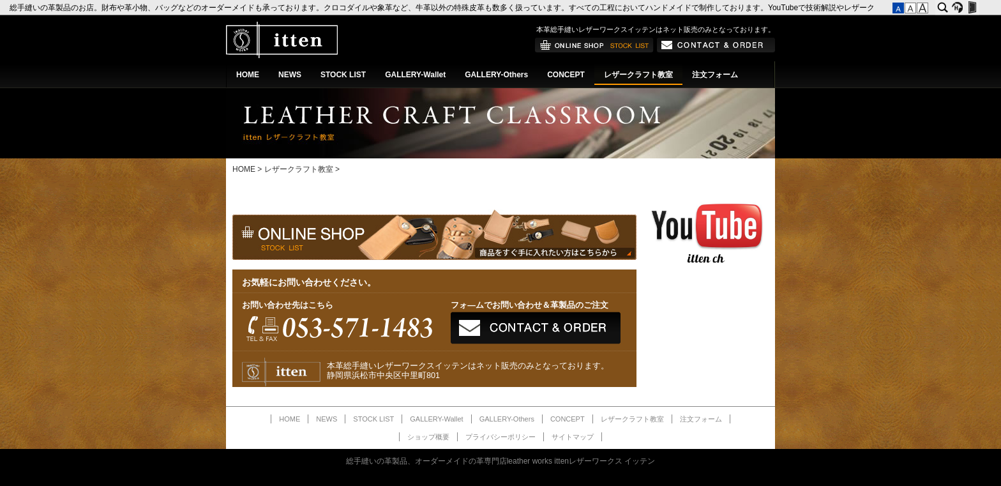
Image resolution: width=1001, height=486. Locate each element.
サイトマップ (573, 437)
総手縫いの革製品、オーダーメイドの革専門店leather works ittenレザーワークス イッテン (501, 461)
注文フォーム (715, 74)
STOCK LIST (343, 74)
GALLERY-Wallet (415, 74)
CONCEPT (566, 74)
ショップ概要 (428, 437)
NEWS (289, 74)
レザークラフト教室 (638, 74)
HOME (247, 74)
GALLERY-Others (496, 74)
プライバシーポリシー (500, 437)
